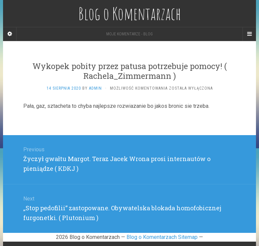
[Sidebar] (10, 34)
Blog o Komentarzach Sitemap (162, 237)
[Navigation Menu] (249, 34)
